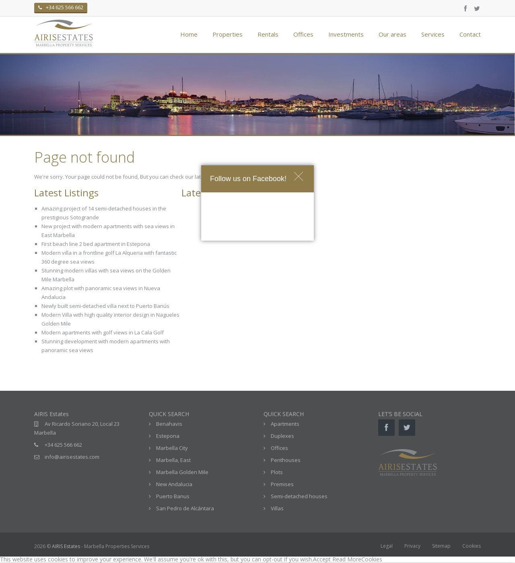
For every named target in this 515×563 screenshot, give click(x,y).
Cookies (471, 545)
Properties (227, 34)
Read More (346, 559)
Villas (277, 508)
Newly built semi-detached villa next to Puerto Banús (105, 305)
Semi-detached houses (299, 496)
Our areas (392, 34)
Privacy (412, 545)
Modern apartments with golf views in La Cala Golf (102, 332)
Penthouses (286, 460)
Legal (387, 545)
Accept (322, 559)
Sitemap (441, 545)
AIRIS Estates (66, 546)
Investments (346, 34)
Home (189, 34)
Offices (303, 34)
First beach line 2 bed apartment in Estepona (95, 243)
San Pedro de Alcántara (185, 508)
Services (433, 34)
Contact (470, 34)
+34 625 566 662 (63, 444)
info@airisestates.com (72, 456)
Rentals (268, 34)
